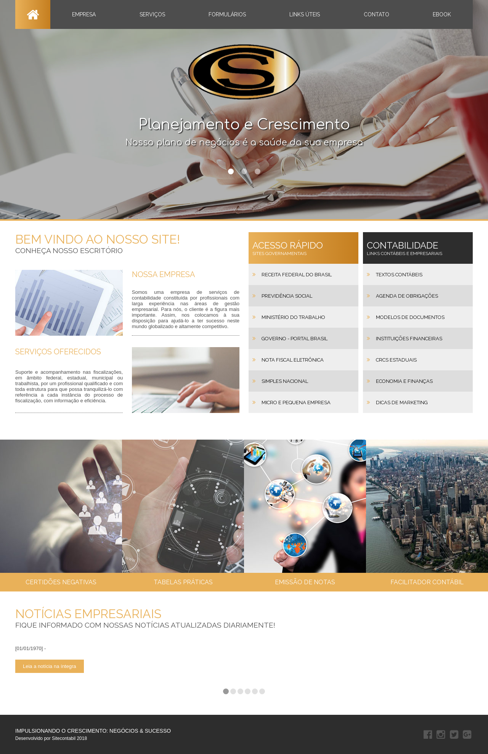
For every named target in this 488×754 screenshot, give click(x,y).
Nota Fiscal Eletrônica (293, 360)
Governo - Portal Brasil (294, 338)
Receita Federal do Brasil (297, 274)
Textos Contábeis (399, 274)
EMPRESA (84, 14)
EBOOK (442, 14)
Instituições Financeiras (409, 338)
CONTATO (376, 14)
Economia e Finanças (404, 381)
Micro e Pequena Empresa (296, 402)
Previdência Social (287, 296)
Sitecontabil (63, 738)
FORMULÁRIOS (227, 14)
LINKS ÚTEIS (304, 14)
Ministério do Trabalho (293, 317)
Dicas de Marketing (402, 402)
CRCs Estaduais (396, 360)
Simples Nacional (285, 381)
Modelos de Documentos (410, 317)
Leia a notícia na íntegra (49, 666)
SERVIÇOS (152, 14)
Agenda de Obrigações (407, 296)
